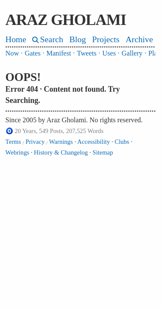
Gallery (132, 53)
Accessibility (93, 141)
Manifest (58, 53)
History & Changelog (61, 152)
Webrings (18, 152)
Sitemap (103, 152)
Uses (108, 53)
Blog (78, 39)
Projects (105, 39)
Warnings (61, 141)
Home (16, 39)
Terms (13, 141)
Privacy (35, 141)
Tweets (87, 53)
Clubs (122, 141)
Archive (139, 39)
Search (51, 39)
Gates (33, 53)
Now (12, 53)
